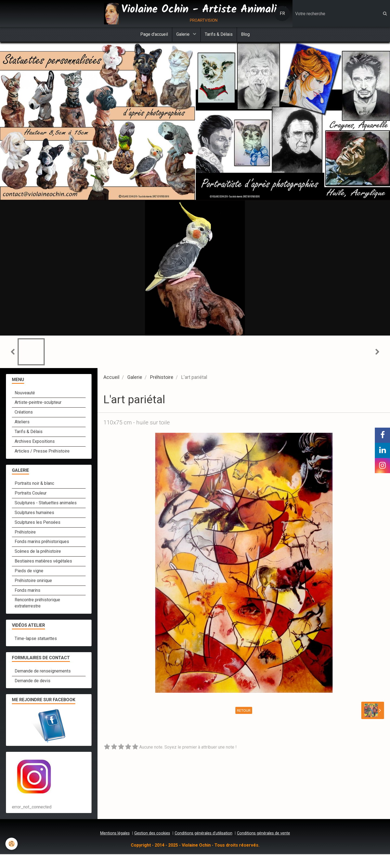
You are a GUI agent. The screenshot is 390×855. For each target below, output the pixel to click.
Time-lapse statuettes (36, 639)
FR (282, 13)
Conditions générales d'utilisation (203, 834)
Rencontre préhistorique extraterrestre (37, 603)
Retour (244, 711)
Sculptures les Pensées (37, 523)
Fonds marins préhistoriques (42, 542)
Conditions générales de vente (263, 834)
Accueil (111, 378)
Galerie (183, 34)
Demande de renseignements (43, 671)
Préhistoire (161, 378)
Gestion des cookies (152, 834)
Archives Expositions (35, 442)
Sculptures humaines (34, 513)
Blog (245, 34)
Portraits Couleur (31, 493)
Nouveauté (25, 393)
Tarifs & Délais (219, 34)
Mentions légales (115, 834)
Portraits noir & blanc (34, 484)
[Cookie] (11, 844)
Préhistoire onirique (33, 581)
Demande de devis (32, 681)
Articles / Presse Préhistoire (42, 451)
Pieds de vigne (29, 571)
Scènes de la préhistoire (38, 552)
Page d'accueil (154, 34)
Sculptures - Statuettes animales (46, 503)
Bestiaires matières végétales (43, 561)
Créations (24, 412)
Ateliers (22, 422)
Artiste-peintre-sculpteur (38, 403)
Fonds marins (27, 591)
